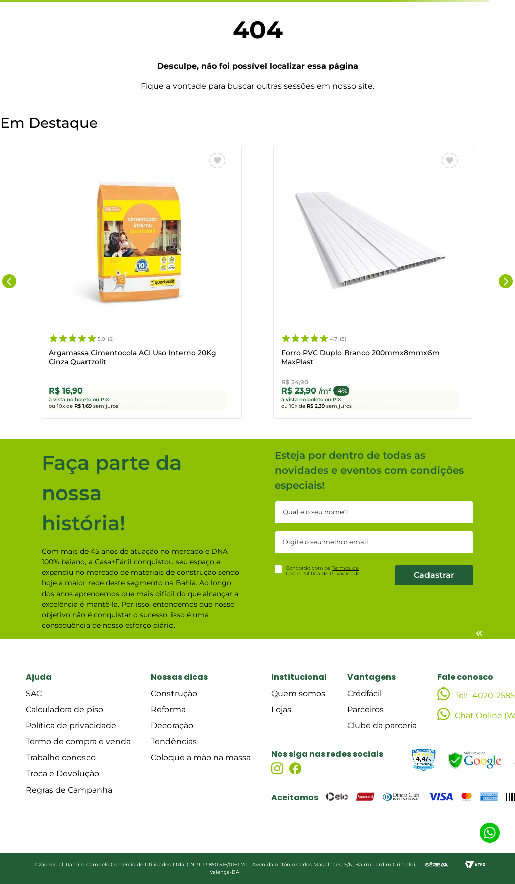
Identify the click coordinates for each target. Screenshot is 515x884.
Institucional (299, 677)
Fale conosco (465, 677)
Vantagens (371, 677)
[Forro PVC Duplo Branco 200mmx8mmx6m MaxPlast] (374, 283)
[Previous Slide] (9, 283)
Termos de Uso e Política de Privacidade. (323, 571)
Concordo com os (323, 571)
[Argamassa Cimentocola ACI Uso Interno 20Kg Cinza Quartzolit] (141, 283)
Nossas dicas (179, 677)
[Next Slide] (506, 283)
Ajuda (39, 677)
